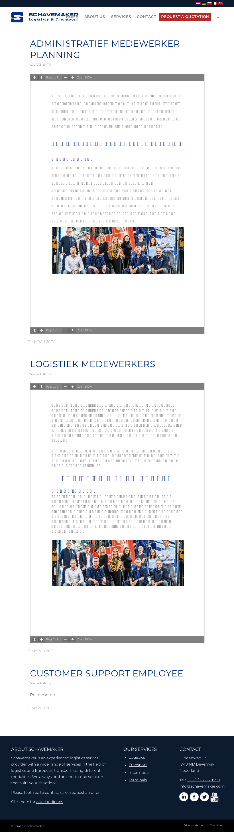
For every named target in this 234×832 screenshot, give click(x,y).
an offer (92, 792)
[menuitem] (72, 17)
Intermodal (139, 772)
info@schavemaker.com (202, 786)
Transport (138, 765)
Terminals (138, 780)
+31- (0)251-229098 (203, 780)
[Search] (218, 17)
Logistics (137, 757)
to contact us (52, 792)
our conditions (49, 802)
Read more (43, 694)
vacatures (40, 65)
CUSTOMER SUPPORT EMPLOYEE (106, 673)
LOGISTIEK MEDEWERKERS (92, 364)
